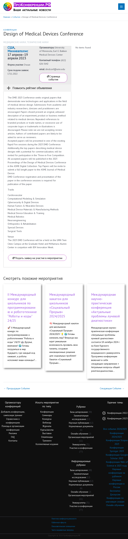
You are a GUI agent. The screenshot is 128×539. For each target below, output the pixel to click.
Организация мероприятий (81, 437)
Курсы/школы (47, 429)
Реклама (13, 433)
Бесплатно (115, 490)
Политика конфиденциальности (64, 518)
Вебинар (47, 422)
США (11, 47)
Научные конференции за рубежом (116, 473)
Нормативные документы (81, 426)
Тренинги (47, 440)
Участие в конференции (81, 448)
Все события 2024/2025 (115, 428)
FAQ (13, 437)
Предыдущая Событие (17, 388)
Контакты (12, 440)
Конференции (10, 30)
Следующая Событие (112, 388)
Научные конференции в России (116, 483)
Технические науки (37, 42)
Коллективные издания (47, 444)
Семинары (47, 415)
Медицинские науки (14, 42)
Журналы (46, 426)
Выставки (47, 433)
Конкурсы (47, 419)
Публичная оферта (59, 522)
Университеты (79, 444)
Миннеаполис (18, 51)
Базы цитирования (79, 412)
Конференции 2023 (117, 418)
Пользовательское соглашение (63, 526)
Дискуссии (115, 494)
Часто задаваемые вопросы (63, 530)
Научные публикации (79, 422)
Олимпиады (47, 437)
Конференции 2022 (117, 412)
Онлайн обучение (79, 433)
